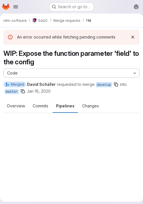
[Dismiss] (132, 37)
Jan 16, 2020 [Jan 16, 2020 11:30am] (39, 91)
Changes (90, 105)
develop (104, 84)
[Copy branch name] (116, 84)
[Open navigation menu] (15, 6)
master (12, 91)
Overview (16, 105)
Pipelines (65, 105)
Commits (40, 105)
